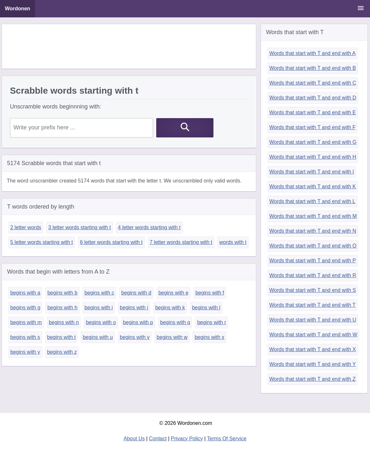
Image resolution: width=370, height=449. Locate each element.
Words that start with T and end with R (312, 275)
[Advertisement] (129, 46)
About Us (134, 438)
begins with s (25, 337)
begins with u (98, 337)
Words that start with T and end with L (312, 201)
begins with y (25, 352)
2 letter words (25, 227)
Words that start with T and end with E (312, 112)
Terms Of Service (227, 438)
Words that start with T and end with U (312, 320)
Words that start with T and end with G (312, 142)
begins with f (209, 292)
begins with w (172, 337)
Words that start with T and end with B (312, 68)
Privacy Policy (187, 438)
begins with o (101, 322)
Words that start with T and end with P (312, 260)
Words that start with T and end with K (312, 186)
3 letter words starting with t (79, 227)
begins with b (62, 292)
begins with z (62, 352)
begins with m (26, 322)
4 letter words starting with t (149, 227)
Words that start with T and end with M (313, 216)
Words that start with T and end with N (312, 231)
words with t (232, 242)
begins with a (25, 292)
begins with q (175, 322)
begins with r (211, 322)
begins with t (61, 337)
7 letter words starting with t (181, 242)
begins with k (170, 307)
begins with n (64, 322)
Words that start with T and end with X (312, 349)
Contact (158, 438)
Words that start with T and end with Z (312, 379)
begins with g (25, 307)
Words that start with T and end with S (312, 290)
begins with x (209, 337)
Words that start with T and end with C (312, 83)
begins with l (206, 307)
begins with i (99, 307)
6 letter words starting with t (111, 242)
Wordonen (17, 8)
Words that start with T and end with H (312, 157)
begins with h (62, 307)
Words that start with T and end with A (312, 53)
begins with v (135, 337)
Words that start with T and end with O (312, 245)
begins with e (173, 292)
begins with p (138, 322)
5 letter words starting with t (41, 242)
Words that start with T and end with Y (312, 364)
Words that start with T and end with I (311, 171)
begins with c (99, 292)
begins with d (136, 292)
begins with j (134, 307)
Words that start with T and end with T (312, 305)
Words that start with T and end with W (313, 334)
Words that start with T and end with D (312, 97)
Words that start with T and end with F (312, 127)
